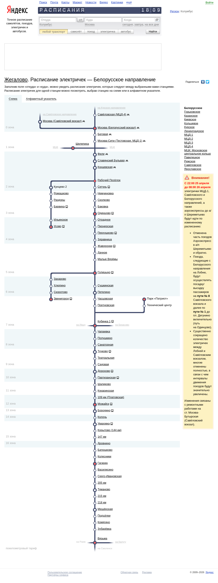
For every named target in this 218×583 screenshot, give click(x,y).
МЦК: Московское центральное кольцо (197, 152)
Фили (101, 153)
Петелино (104, 292)
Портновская (106, 305)
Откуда (45, 19)
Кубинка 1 (104, 321)
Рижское (189, 161)
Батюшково (105, 449)
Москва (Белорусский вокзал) (117, 127)
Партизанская (107, 377)
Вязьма (102, 538)
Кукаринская (106, 390)
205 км (102, 482)
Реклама (147, 572)
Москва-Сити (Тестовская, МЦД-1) (120, 140)
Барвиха (59, 206)
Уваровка (104, 423)
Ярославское (192, 169)
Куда (89, 19)
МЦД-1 (188, 134)
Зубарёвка (104, 528)
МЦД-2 (188, 138)
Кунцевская (105, 167)
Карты (65, 2)
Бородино (104, 410)
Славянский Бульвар (111, 160)
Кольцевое (191, 123)
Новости (91, 2)
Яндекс (209, 572)
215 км (102, 495)
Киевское (190, 119)
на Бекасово (122, 324)
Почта (54, 2)
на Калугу (120, 541)
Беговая (103, 134)
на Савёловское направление (60, 114)
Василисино (105, 469)
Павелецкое (192, 157)
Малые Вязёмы (108, 259)
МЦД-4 (188, 146)
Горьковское (192, 111)
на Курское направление (111, 107)
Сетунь (102, 186)
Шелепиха (82, 143)
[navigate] (85, 2)
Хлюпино (60, 285)
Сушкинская (105, 285)
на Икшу (81, 324)
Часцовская (105, 298)
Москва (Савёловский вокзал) (62, 121)
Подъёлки (104, 515)
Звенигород (61, 298)
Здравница (105, 239)
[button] (80, 20)
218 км (102, 502)
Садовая (103, 364)
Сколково (104, 199)
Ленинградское (194, 131)
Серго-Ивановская (110, 476)
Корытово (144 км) (110, 430)
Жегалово (16, 79)
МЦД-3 (188, 142)
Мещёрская (105, 509)
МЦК (55, 147)
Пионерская (105, 226)
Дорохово (104, 371)
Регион (174, 11)
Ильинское (61, 219)
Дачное (102, 252)
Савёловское (192, 165)
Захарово (60, 278)
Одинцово (104, 213)
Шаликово (104, 384)
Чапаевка (104, 331)
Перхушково (106, 232)
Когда (128, 19)
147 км (102, 436)
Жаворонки (105, 246)
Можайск (103, 403)
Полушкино (105, 338)
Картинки (117, 2)
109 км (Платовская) (111, 397)
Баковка (103, 206)
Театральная (106, 357)
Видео (104, 2)
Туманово (104, 489)
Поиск (43, 2)
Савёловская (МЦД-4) (112, 114)
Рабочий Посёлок (109, 180)
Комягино (104, 522)
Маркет (77, 2)
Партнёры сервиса (58, 575)
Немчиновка (106, 193)
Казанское (191, 115)
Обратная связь (129, 572)
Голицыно (104, 272)
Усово (57, 226)
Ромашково (61, 193)
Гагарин (103, 463)
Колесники (104, 456)
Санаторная (105, 344)
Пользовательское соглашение (65, 572)
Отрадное (104, 219)
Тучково (103, 351)
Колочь (102, 417)
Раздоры (59, 199)
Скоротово (61, 292)
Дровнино (104, 443)
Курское (189, 127)
